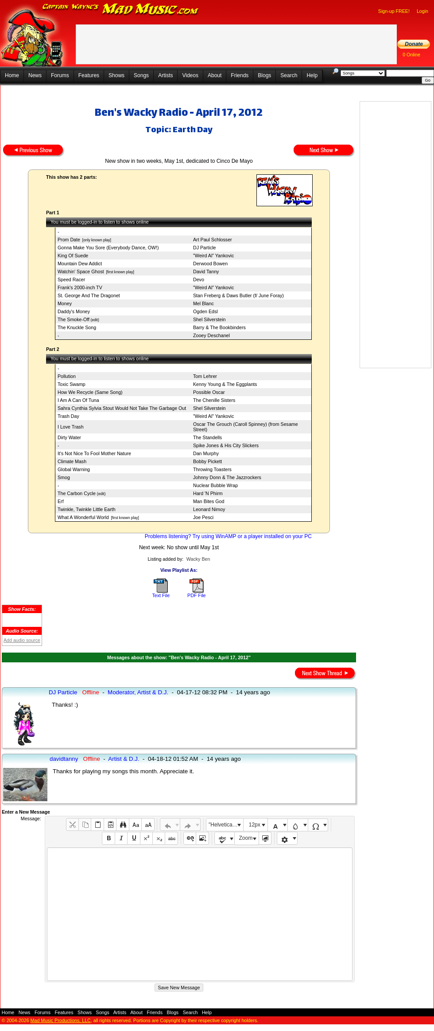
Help (312, 75)
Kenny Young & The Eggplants (225, 384)
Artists (165, 75)
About (214, 75)
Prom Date (69, 239)
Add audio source (22, 640)
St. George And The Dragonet (89, 295)
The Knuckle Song (77, 327)
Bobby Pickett (207, 461)
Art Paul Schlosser (212, 239)
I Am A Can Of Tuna (78, 400)
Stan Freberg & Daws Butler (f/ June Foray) (238, 295)
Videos (190, 75)
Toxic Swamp (71, 384)
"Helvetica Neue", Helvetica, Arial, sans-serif (226, 825)
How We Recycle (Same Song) (90, 392)
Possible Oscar (209, 392)
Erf (61, 501)
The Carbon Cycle (77, 493)
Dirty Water (69, 437)
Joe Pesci (203, 517)
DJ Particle (204, 247)
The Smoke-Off (73, 319)
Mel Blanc (203, 303)
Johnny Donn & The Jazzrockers (227, 477)
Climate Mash (72, 461)
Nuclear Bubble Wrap (215, 485)
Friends (239, 75)
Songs (141, 75)
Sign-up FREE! (394, 11)
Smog (64, 477)
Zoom (246, 838)
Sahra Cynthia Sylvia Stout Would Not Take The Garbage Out (122, 408)
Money (65, 303)
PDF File (196, 595)
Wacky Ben (198, 559)
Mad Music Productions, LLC (61, 1020)
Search (288, 75)
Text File (161, 595)
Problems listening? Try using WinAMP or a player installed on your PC (228, 536)
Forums (60, 75)
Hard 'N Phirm (208, 493)
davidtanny (64, 759)
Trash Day (68, 416)
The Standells (207, 437)
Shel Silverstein (209, 319)
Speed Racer (71, 279)
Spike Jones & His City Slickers (226, 445)
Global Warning (74, 469)
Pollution (67, 376)
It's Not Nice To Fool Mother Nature (94, 453)
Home (12, 75)
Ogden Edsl (205, 311)
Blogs (264, 75)
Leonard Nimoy (209, 509)
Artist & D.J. (123, 759)
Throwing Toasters (212, 469)
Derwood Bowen (210, 263)
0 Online (411, 54)
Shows (116, 75)
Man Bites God (208, 501)
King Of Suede (73, 255)
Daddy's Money (74, 311)
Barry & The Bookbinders (219, 327)
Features (88, 75)
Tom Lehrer (205, 376)
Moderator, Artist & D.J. (138, 692)
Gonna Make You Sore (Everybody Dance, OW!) (108, 247)
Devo (198, 279)
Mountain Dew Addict (80, 263)
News (35, 75)
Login (422, 11)
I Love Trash (71, 426)
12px (254, 825)
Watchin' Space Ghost (81, 271)
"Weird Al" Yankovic (213, 255)
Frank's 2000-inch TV (80, 287)
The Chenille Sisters (214, 400)
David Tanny (206, 271)
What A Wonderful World (83, 517)
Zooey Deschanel (211, 335)
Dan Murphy (206, 453)
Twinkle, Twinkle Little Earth (87, 509)
